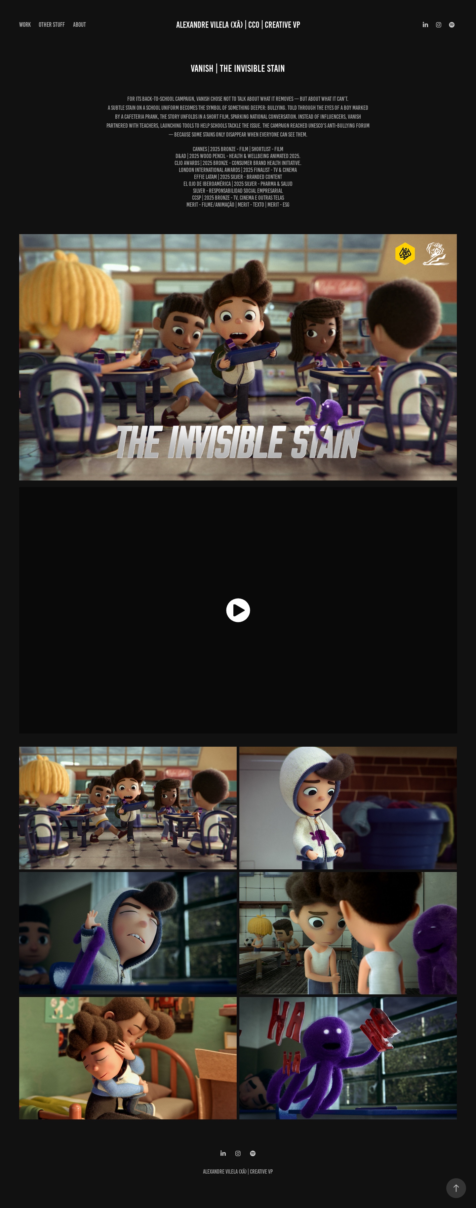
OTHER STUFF (52, 24)
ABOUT (79, 24)
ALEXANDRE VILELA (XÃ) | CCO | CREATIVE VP (238, 25)
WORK (25, 24)
